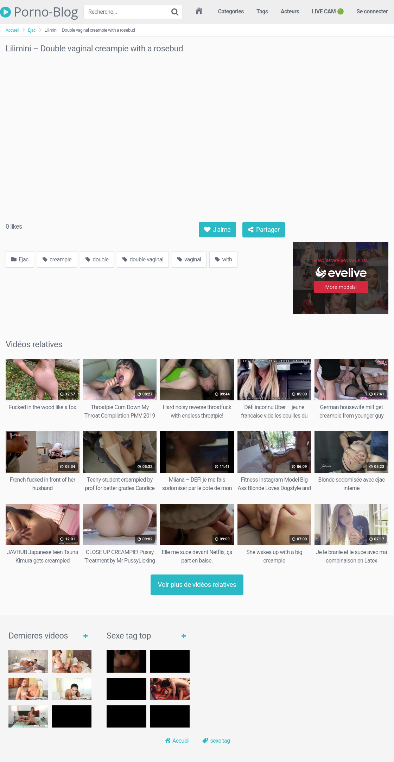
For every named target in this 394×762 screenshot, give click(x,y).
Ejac (32, 30)
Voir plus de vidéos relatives (197, 584)
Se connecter (372, 11)
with (223, 259)
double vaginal (142, 259)
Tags (262, 11)
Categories (231, 11)
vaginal (189, 259)
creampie (57, 259)
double (96, 259)
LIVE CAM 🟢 (328, 11)
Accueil (12, 30)
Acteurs (290, 11)
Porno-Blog (39, 12)
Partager (264, 229)
